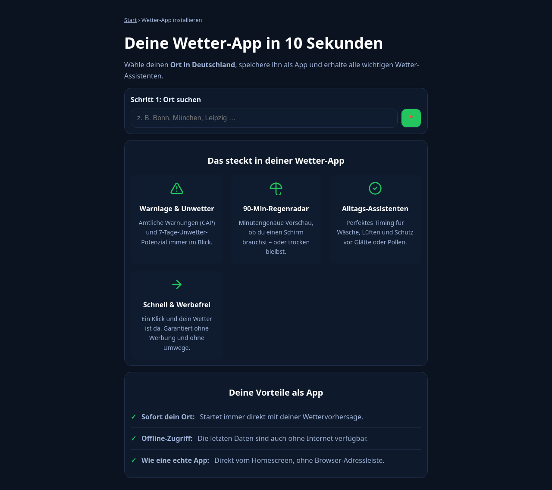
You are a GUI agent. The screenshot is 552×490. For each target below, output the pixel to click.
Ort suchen (166, 99)
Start (130, 20)
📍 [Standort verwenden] (411, 118)
